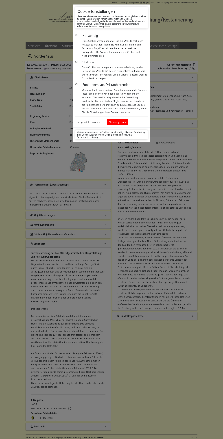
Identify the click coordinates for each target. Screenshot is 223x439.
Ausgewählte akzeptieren (90, 122)
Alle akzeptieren (117, 122)
